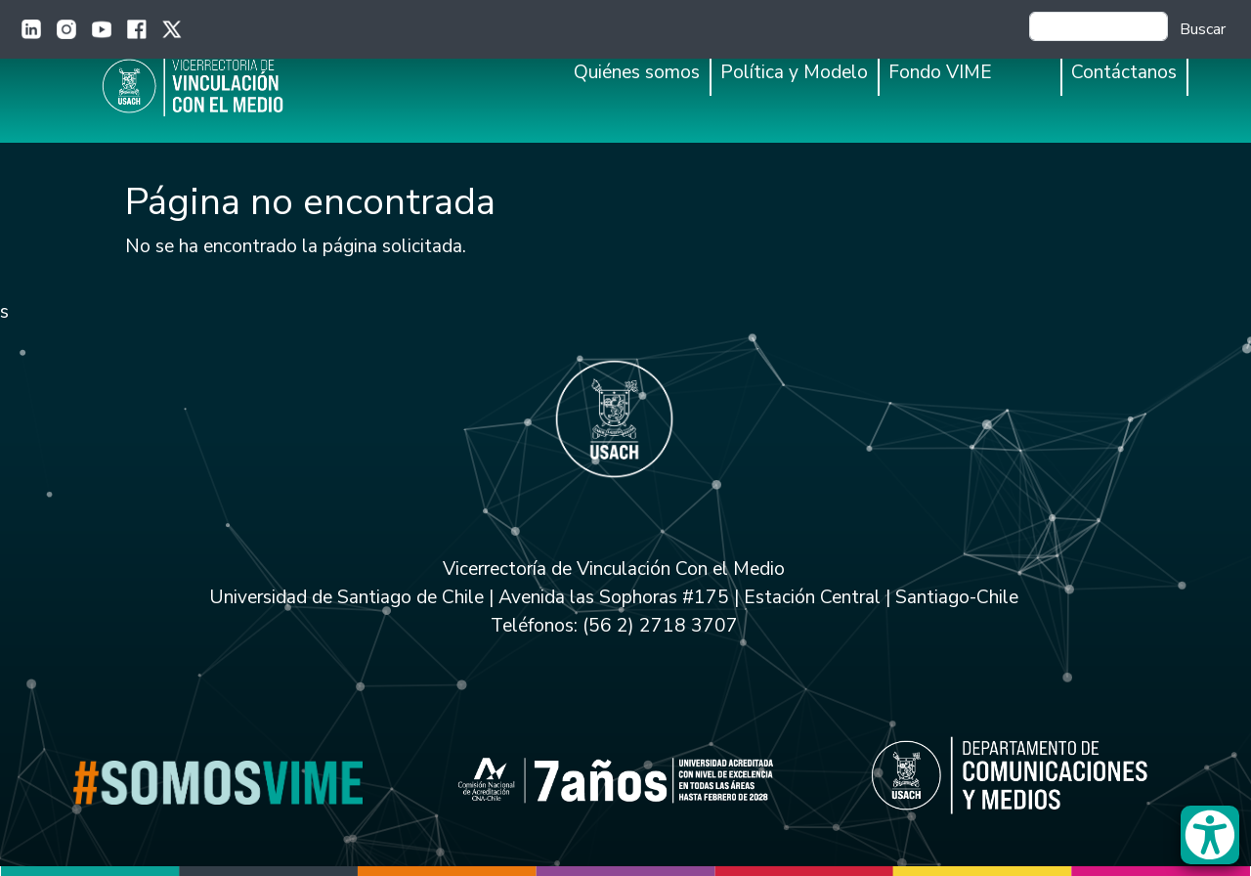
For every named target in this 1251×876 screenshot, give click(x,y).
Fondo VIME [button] (940, 72)
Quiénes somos (637, 72)
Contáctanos (1124, 72)
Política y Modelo (794, 72)
